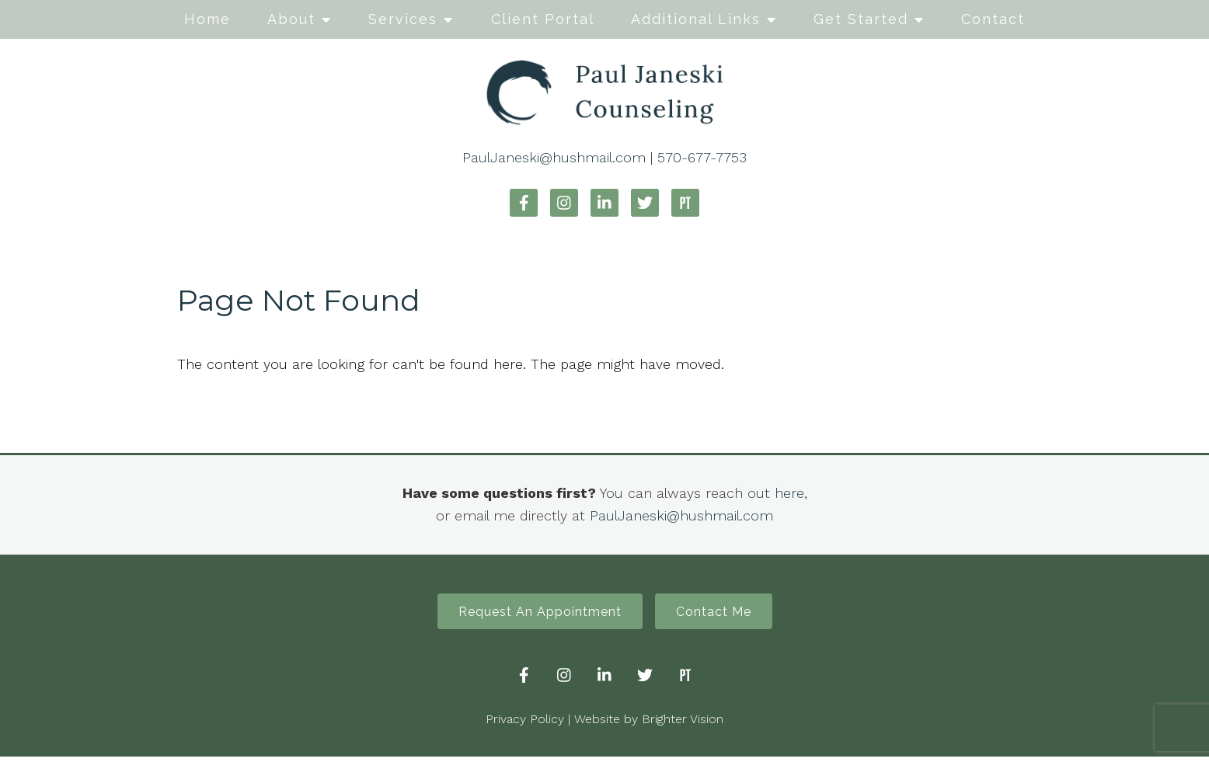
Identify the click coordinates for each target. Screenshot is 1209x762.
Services (402, 19)
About (291, 19)
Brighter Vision (682, 724)
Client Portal (542, 19)
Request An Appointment (532, 614)
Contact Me (721, 614)
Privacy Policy (525, 724)
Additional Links (696, 19)
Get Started (861, 19)
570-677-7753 (702, 157)
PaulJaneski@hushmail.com (554, 157)
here (789, 493)
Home (207, 19)
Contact (993, 19)
